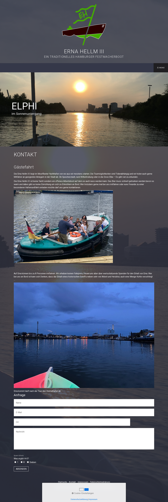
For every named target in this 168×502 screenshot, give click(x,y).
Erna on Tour (98, 68)
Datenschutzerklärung (100, 482)
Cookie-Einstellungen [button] (83, 493)
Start (6, 68)
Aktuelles (22, 68)
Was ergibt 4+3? (21, 457)
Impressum (83, 482)
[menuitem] (6, 67)
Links (131, 68)
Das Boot (38, 68)
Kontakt (145, 68)
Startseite (62, 482)
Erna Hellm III (84, 51)
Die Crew (56, 68)
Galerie (117, 68)
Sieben (33, 462)
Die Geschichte (75, 68)
